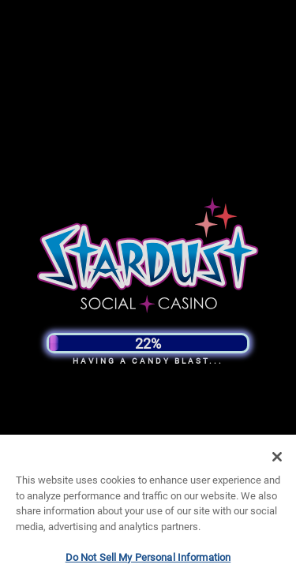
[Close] (277, 467)
